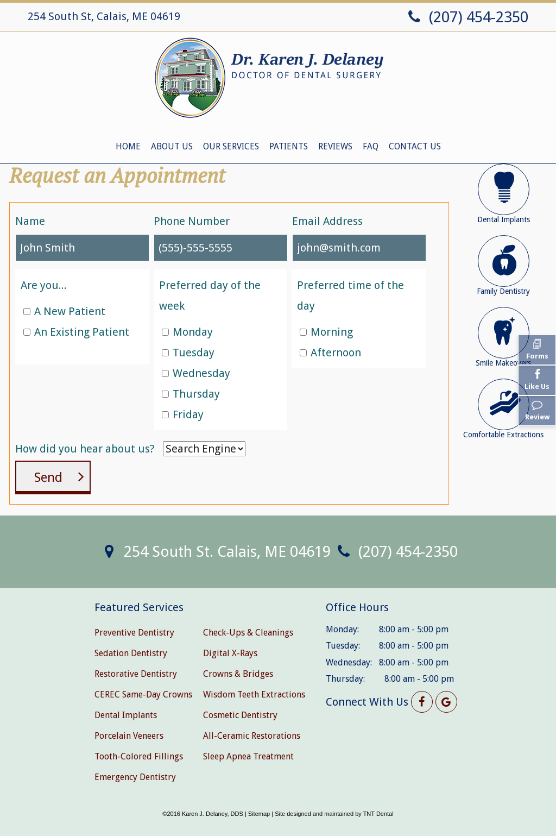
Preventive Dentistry (134, 632)
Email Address (327, 221)
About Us (172, 146)
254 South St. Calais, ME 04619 (214, 552)
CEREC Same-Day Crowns (143, 694)
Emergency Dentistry (135, 777)
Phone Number (192, 221)
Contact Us (415, 146)
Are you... (44, 285)
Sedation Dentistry (130, 653)
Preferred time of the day (350, 295)
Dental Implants (125, 715)
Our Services (231, 146)
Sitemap (259, 813)
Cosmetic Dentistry (240, 715)
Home (128, 146)
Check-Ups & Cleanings (248, 632)
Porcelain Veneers (128, 736)
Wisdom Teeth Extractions (254, 694)
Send (48, 477)
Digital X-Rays (230, 653)
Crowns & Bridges (238, 674)
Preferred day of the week (210, 295)
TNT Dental (378, 813)
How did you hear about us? (85, 448)
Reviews (335, 146)
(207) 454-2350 (466, 17)
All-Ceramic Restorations (251, 736)
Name (30, 221)
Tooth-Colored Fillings (138, 756)
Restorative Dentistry (135, 674)
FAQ (370, 146)
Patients (288, 146)
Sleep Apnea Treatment (248, 756)
